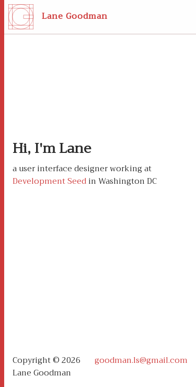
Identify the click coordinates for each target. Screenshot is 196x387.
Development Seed (49, 181)
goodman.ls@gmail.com (141, 360)
